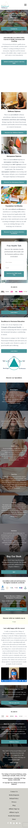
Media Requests (14, 795)
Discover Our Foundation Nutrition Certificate (14, 232)
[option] (14, 758)
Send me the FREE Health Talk (14, 274)
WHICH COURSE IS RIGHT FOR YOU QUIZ (14, 62)
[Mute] (19, 681)
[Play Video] (2, 681)
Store (14, 819)
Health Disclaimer (14, 816)
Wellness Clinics (14, 742)
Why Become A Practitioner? (14, 609)
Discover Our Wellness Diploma (14, 132)
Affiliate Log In (14, 812)
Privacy (14, 802)
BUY (14, 572)
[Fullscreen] (25, 681)
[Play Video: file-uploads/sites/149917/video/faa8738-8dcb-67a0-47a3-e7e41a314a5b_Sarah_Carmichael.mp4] (14, 673)
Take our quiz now (14, 702)
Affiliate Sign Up (14, 809)
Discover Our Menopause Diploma (14, 182)
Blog (14, 805)
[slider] (12, 681)
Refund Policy (14, 798)
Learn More (14, 312)
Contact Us (14, 28)
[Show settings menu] (22, 681)
